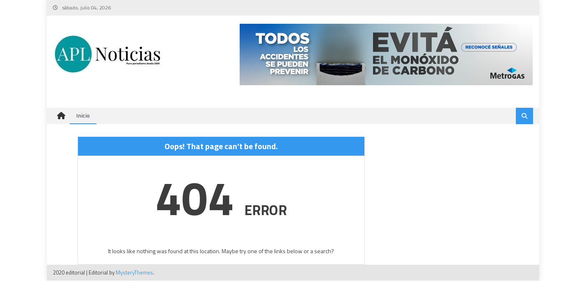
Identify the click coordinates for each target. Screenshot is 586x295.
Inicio (83, 115)
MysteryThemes (134, 272)
